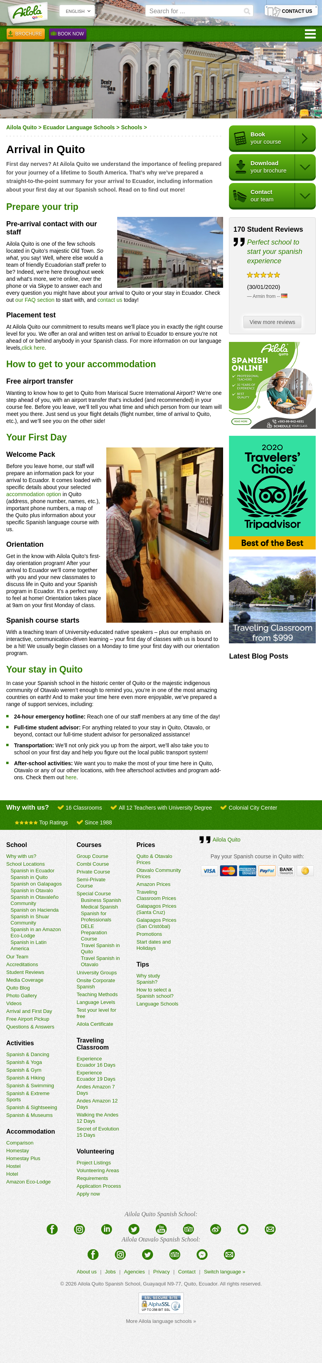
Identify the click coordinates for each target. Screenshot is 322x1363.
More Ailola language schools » (161, 1321)
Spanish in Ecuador (33, 870)
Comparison (19, 1143)
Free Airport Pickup (27, 1019)
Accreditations (22, 964)
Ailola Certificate (95, 1024)
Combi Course (93, 864)
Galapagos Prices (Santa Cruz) (156, 909)
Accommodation (30, 1131)
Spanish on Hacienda (35, 910)
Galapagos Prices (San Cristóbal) (156, 923)
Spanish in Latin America (29, 945)
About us (87, 1272)
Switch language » (224, 1272)
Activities (20, 1043)
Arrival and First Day (29, 1011)
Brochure (25, 35)
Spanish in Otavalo (32, 890)
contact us (109, 300)
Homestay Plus (23, 1158)
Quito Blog (18, 988)
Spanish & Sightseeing (31, 1107)
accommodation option (33, 494)
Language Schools (157, 1004)
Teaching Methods (97, 994)
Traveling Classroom (93, 1044)
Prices (145, 845)
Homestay (17, 1150)
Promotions (149, 934)
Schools (131, 127)
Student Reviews (25, 972)
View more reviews (274, 322)
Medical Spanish (99, 907)
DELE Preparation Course (94, 932)
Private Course (93, 872)
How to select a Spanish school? (154, 993)
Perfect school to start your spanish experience (274, 251)
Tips (142, 964)
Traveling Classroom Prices (156, 895)
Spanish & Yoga (24, 1062)
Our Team (17, 957)
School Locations (25, 864)
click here (33, 348)
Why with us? (21, 856)
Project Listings (94, 1163)
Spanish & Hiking (25, 1078)
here (70, 777)
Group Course (93, 856)
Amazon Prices (153, 884)
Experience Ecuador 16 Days (96, 1062)
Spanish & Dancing (27, 1054)
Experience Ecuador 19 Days (96, 1076)
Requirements (92, 1178)
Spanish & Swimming (30, 1085)
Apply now (88, 1194)
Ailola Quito (21, 127)
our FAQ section (34, 300)
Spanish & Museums (29, 1115)
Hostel (13, 1166)
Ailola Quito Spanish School (109, 1284)
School (16, 845)
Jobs (110, 1272)
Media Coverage (24, 980)
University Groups (97, 973)
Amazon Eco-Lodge (28, 1182)
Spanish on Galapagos (36, 884)
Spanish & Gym (23, 1070)
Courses (89, 845)
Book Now (68, 35)
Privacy (161, 1272)
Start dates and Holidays (153, 945)
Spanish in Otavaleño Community (35, 900)
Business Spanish (101, 900)
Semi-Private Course (91, 883)
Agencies (134, 1272)
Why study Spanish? (148, 979)
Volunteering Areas (98, 1170)
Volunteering (95, 1151)
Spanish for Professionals (96, 916)
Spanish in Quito (29, 877)
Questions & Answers (30, 1027)
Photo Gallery (21, 995)
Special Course (94, 893)
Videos (14, 1003)
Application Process (99, 1186)
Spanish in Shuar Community (30, 920)
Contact (187, 1272)
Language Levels (96, 1002)
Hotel (12, 1174)
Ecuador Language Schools (79, 127)
